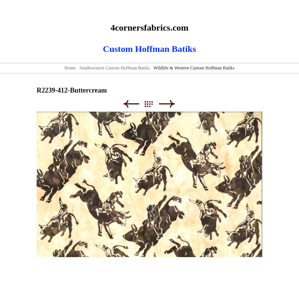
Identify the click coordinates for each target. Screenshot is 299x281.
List (152, 104)
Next (167, 104)
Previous (131, 104)
